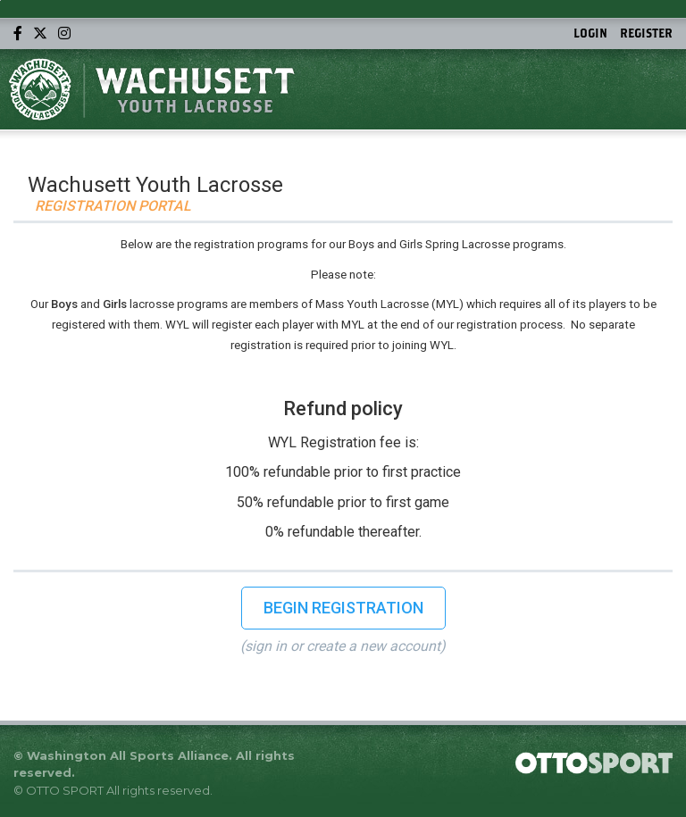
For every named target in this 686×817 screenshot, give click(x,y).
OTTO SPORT (65, 790)
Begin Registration (343, 607)
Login (590, 33)
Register (646, 33)
